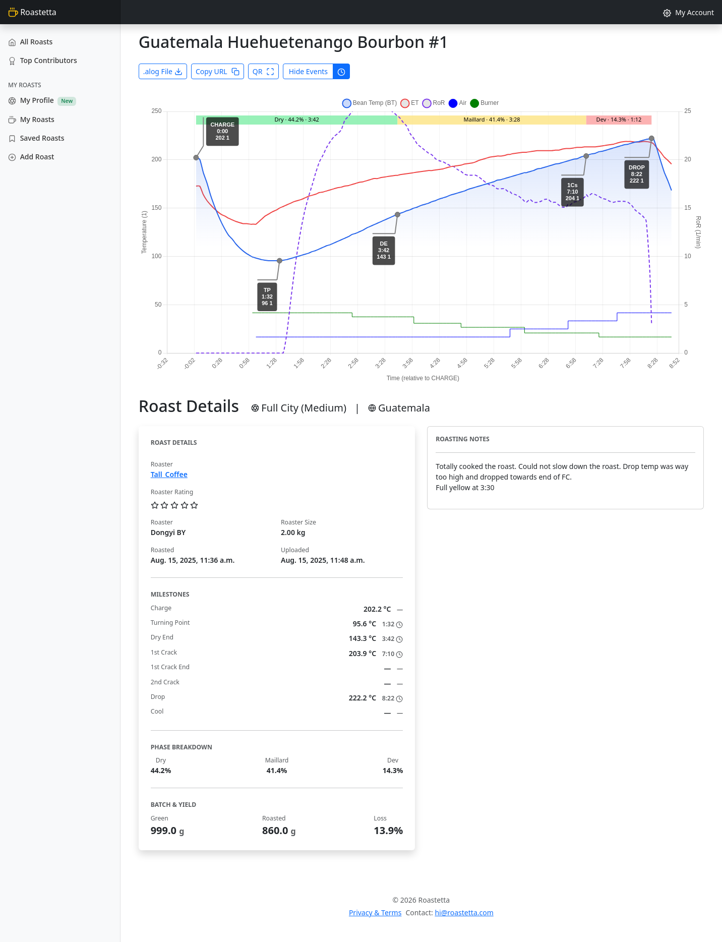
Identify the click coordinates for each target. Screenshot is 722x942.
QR (264, 71)
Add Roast (31, 156)
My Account (688, 12)
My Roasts (31, 119)
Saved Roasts (36, 138)
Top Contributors (42, 60)
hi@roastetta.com (464, 912)
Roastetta (32, 12)
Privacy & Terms (375, 912)
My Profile (42, 100)
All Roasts (30, 41)
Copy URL (217, 71)
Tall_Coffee (169, 474)
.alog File (163, 71)
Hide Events (308, 71)
